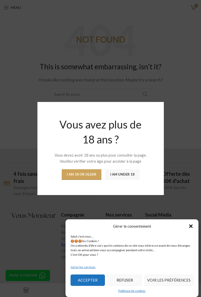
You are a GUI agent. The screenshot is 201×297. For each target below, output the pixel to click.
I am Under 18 (122, 174)
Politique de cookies (132, 291)
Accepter (88, 280)
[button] (190, 226)
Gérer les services (83, 267)
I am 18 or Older (81, 174)
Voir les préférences (169, 280)
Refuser (125, 280)
